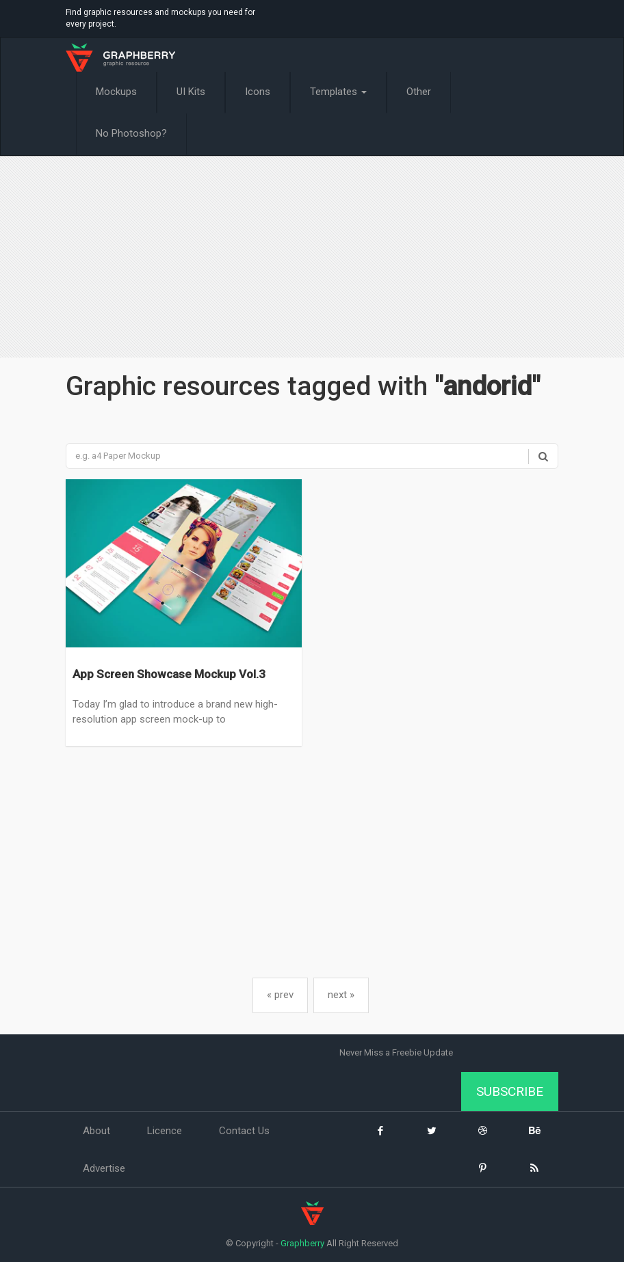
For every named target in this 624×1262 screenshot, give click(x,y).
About (96, 1131)
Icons (257, 91)
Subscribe (509, 1091)
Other (418, 91)
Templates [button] (338, 91)
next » (341, 995)
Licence (164, 1131)
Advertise (104, 1168)
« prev (280, 995)
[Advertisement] (312, 258)
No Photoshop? (131, 133)
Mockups (116, 91)
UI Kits (191, 91)
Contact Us (244, 1131)
